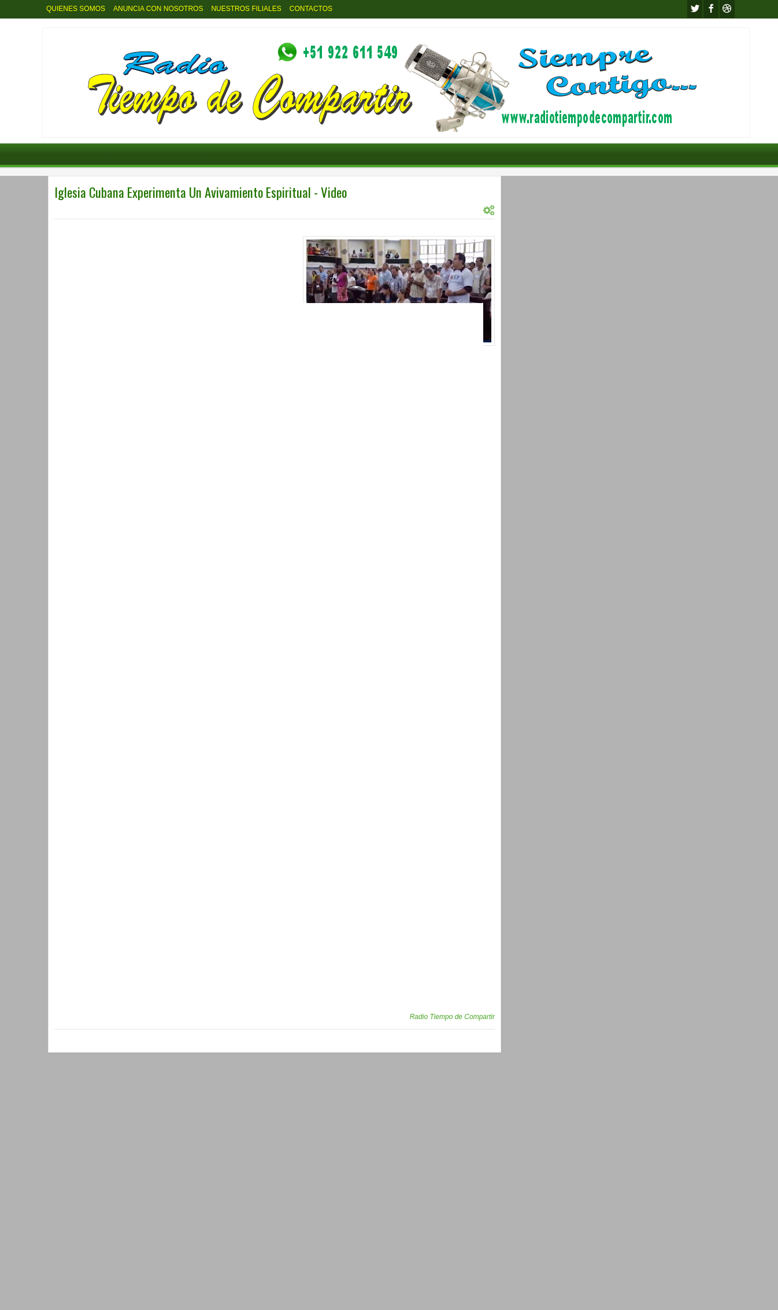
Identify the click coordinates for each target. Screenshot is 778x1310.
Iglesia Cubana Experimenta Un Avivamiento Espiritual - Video (200, 192)
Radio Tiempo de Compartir (452, 1017)
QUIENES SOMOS (75, 9)
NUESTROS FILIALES (246, 9)
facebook (710, 9)
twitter (694, 9)
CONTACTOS (311, 9)
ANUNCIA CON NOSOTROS (158, 9)
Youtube (727, 9)
